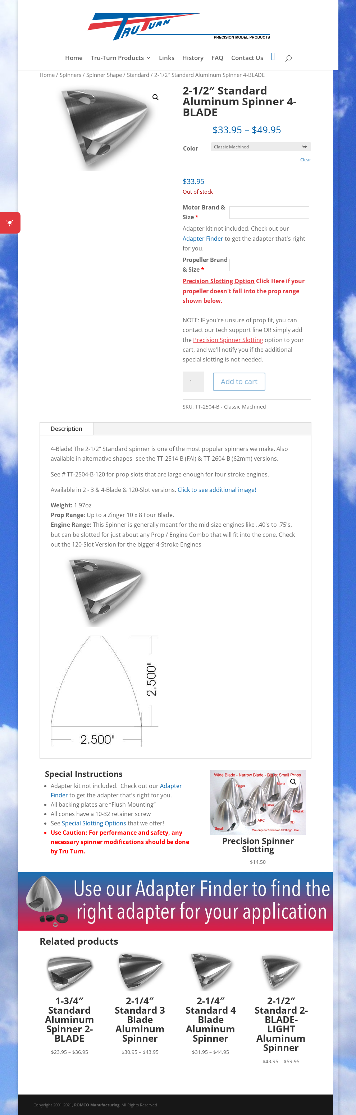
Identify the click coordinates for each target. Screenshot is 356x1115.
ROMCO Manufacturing (96, 1104)
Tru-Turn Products (117, 58)
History (193, 58)
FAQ (217, 58)
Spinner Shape (104, 74)
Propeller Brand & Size (205, 264)
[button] (155, 97)
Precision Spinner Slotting (228, 340)
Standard (138, 74)
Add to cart (239, 381)
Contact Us (247, 58)
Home (74, 58)
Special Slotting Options (94, 823)
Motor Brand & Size (204, 212)
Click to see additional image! (217, 490)
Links (166, 58)
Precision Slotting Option (219, 281)
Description (66, 429)
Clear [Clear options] (305, 159)
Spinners (70, 74)
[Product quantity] (193, 382)
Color (190, 148)
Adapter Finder (203, 239)
